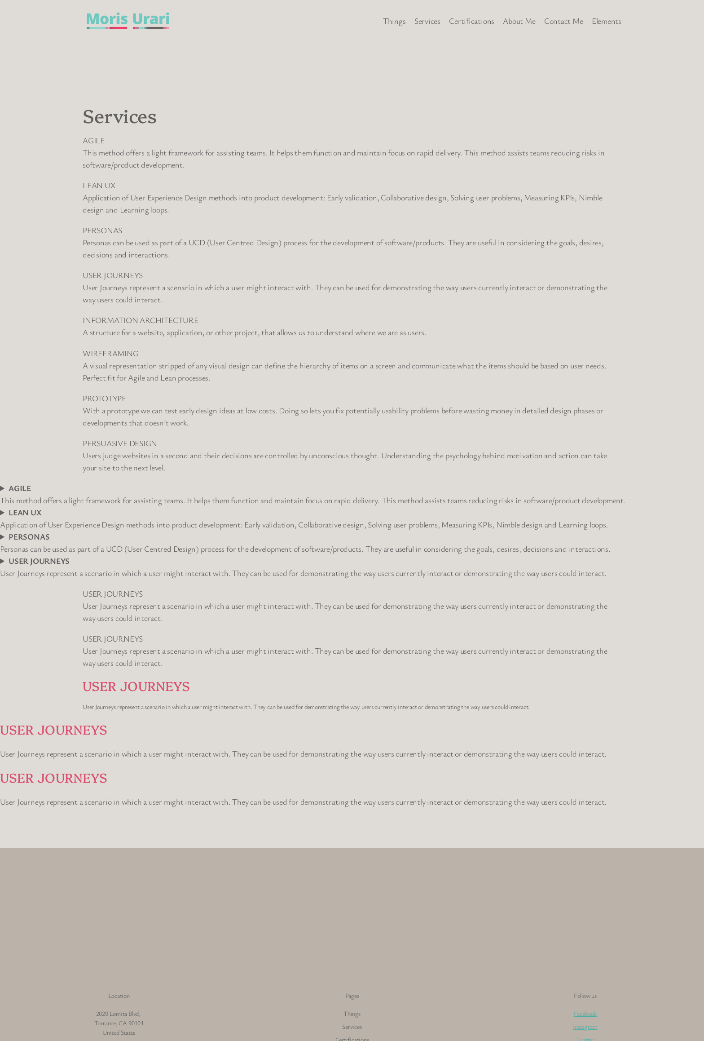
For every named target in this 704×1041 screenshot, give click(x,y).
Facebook (585, 1013)
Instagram (585, 1026)
